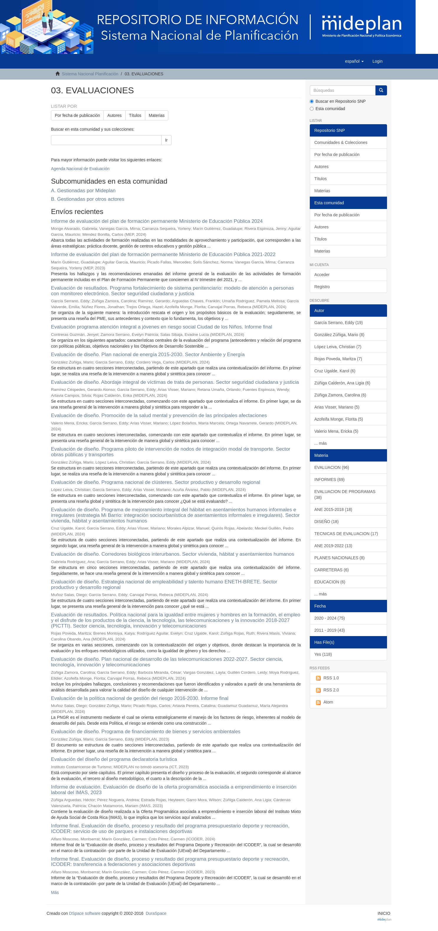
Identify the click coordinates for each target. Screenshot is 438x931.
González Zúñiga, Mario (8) (339, 334)
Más (55, 892)
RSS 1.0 (326, 678)
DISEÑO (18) (326, 521)
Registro (322, 286)
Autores (114, 115)
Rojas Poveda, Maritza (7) (338, 358)
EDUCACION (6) (329, 582)
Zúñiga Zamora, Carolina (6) (340, 395)
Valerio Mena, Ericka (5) (336, 431)
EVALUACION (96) (331, 467)
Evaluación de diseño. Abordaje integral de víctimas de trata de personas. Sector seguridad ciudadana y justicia (175, 382)
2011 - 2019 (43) (329, 630)
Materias (157, 115)
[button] (354, 61)
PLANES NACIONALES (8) (339, 557)
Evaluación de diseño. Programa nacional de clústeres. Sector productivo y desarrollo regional (155, 482)
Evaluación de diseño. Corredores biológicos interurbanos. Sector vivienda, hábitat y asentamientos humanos (172, 554)
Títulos (135, 115)
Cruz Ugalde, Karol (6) (334, 371)
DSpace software (85, 913)
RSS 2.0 (326, 690)
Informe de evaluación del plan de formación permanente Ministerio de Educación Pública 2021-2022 (163, 254)
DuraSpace (156, 913)
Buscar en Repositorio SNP (338, 101)
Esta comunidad (327, 108)
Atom (323, 702)
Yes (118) (323, 654)
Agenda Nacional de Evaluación (80, 168)
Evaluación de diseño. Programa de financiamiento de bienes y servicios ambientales (146, 731)
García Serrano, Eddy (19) (338, 322)
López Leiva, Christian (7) (338, 346)
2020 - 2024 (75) (329, 618)
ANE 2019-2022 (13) (333, 545)
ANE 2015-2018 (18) (333, 509)
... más (320, 443)
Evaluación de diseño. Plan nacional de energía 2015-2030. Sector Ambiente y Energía (148, 354)
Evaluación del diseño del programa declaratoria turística (114, 759)
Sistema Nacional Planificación (90, 74)
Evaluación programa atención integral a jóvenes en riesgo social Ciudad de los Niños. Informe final (161, 327)
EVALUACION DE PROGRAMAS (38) (345, 494)
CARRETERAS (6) (331, 569)
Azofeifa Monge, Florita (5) (338, 419)
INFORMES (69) (329, 479)
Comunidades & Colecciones (341, 142)
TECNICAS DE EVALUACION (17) (346, 533)
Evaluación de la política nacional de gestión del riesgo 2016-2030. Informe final (139, 698)
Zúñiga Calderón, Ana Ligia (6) (342, 383)
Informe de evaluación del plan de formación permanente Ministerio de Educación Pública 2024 (157, 221)
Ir (166, 140)
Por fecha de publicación (77, 115)
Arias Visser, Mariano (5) (337, 407)
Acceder (322, 274)
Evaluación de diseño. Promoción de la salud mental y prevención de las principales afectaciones (159, 415)
